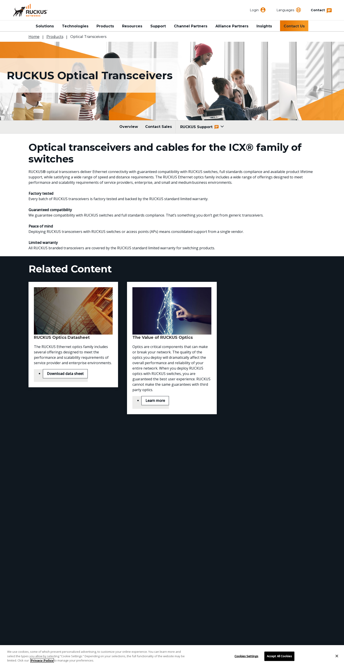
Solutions (45, 26)
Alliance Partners (231, 26)
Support (158, 26)
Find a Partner (42, 587)
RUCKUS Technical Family (251, 574)
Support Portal (42, 580)
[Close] (337, 656)
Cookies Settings (246, 656)
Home (33, 37)
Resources (132, 26)
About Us (136, 574)
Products (105, 26)
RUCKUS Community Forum (252, 580)
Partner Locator (43, 593)
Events (133, 587)
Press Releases (141, 593)
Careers (134, 606)
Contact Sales (158, 127)
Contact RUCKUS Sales (172, 489)
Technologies (75, 26)
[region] (172, 656)
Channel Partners (190, 26)
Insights (264, 26)
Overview (128, 127)
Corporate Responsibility (151, 580)
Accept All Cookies (279, 656)
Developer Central (243, 587)
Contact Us (294, 26)
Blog (131, 600)
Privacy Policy (42, 660)
